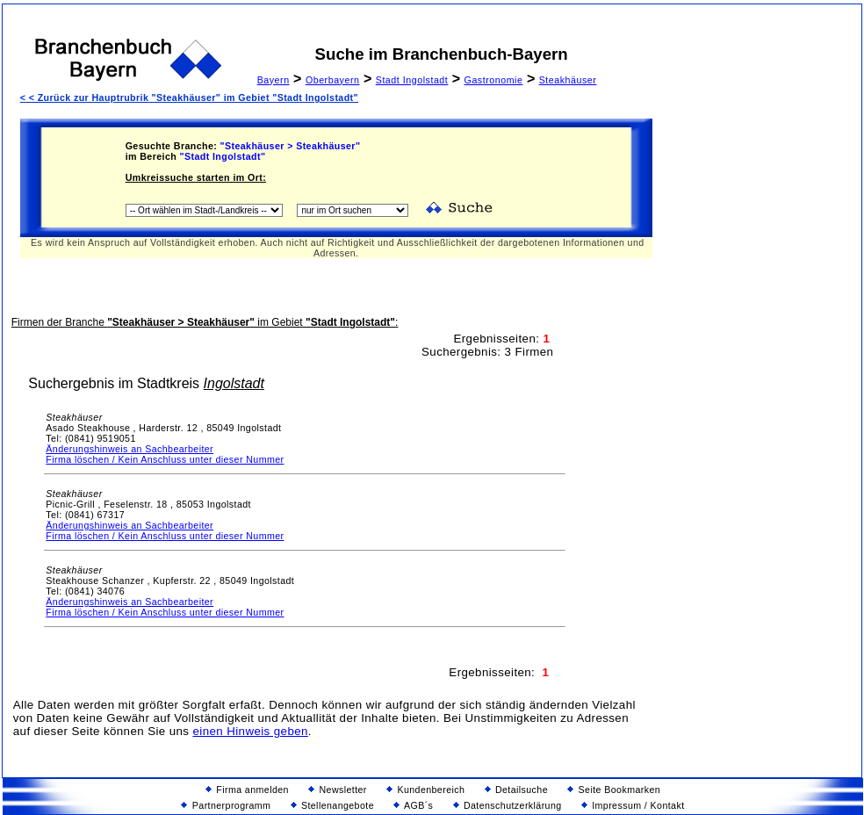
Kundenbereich (425, 789)
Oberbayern (333, 80)
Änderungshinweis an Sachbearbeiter (129, 449)
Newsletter (337, 789)
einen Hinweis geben (250, 731)
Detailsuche (516, 789)
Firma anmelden (247, 789)
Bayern (273, 80)
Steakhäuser (568, 80)
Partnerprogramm (225, 805)
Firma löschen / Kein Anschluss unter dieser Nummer (165, 459)
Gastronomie (493, 80)
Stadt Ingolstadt (412, 80)
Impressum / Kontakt (633, 805)
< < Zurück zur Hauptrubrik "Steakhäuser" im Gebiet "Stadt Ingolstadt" (189, 97)
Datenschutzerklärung (507, 805)
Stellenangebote (332, 805)
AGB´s (413, 805)
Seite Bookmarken (613, 789)
